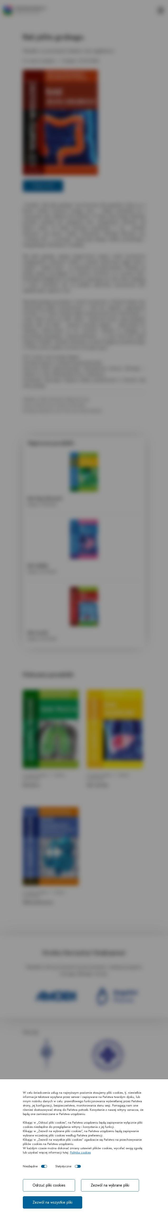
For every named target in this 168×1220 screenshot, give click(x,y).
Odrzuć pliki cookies (49, 1185)
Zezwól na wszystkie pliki (52, 1202)
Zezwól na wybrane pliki (110, 1185)
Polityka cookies (80, 1152)
